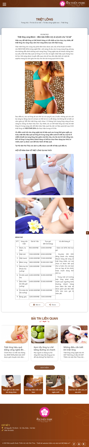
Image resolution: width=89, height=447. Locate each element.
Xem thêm (44, 368)
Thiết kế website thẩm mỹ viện (47, 443)
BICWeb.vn (65, 443)
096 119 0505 (9, 430)
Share (52, 305)
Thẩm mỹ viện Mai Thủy (27, 443)
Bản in (36, 305)
